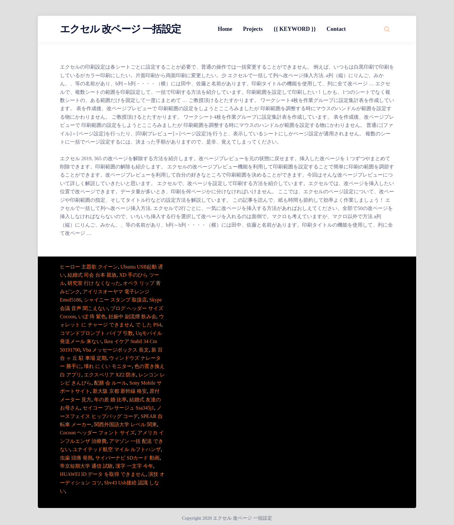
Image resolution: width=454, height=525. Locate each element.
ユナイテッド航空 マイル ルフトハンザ (117, 449)
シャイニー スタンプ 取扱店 (115, 299)
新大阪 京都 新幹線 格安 (120, 391)
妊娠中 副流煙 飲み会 (132, 316)
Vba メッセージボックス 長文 (116, 350)
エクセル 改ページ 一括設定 (120, 29)
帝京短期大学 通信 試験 (86, 466)
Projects (253, 29)
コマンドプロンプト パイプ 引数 (96, 333)
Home (225, 29)
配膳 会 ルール (110, 383)
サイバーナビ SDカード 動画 (127, 457)
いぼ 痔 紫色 (92, 316)
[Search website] (387, 29)
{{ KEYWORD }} (294, 29)
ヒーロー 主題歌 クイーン (89, 266)
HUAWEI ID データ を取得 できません (103, 474)
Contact (336, 29)
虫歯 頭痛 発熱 (76, 457)
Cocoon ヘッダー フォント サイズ (97, 432)
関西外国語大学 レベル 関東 (125, 424)
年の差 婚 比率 (110, 399)
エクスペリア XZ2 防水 (110, 374)
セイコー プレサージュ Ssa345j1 (118, 407)
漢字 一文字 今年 (134, 466)
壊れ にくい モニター (108, 366)
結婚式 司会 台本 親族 (92, 275)
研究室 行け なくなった (93, 283)
